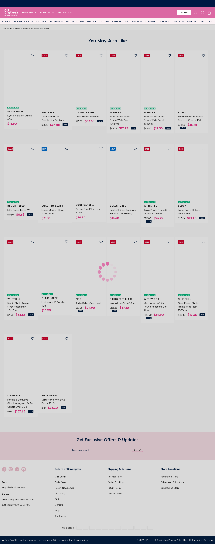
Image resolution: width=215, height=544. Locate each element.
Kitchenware (56, 21)
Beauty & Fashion (133, 21)
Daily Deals (29, 12)
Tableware (71, 21)
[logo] (11, 12)
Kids (82, 21)
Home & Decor (94, 21)
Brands (6, 21)
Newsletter (47, 12)
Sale (209, 21)
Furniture (165, 21)
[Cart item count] (209, 12)
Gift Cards (178, 21)
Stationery (151, 21)
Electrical (41, 21)
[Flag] (184, 12)
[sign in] (195, 12)
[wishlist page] (202, 12)
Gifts (201, 21)
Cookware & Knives (23, 21)
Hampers (191, 21)
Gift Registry (65, 12)
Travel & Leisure (113, 21)
